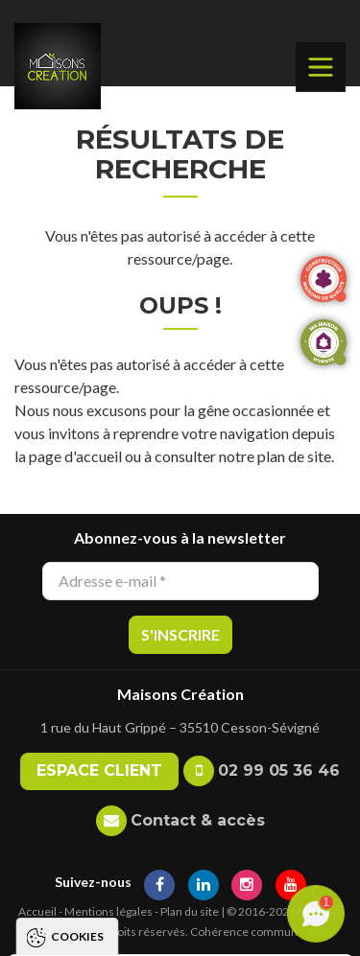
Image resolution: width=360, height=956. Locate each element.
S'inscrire (180, 634)
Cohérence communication (261, 931)
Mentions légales (108, 911)
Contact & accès (198, 820)
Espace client (99, 770)
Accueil (37, 911)
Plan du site (189, 911)
